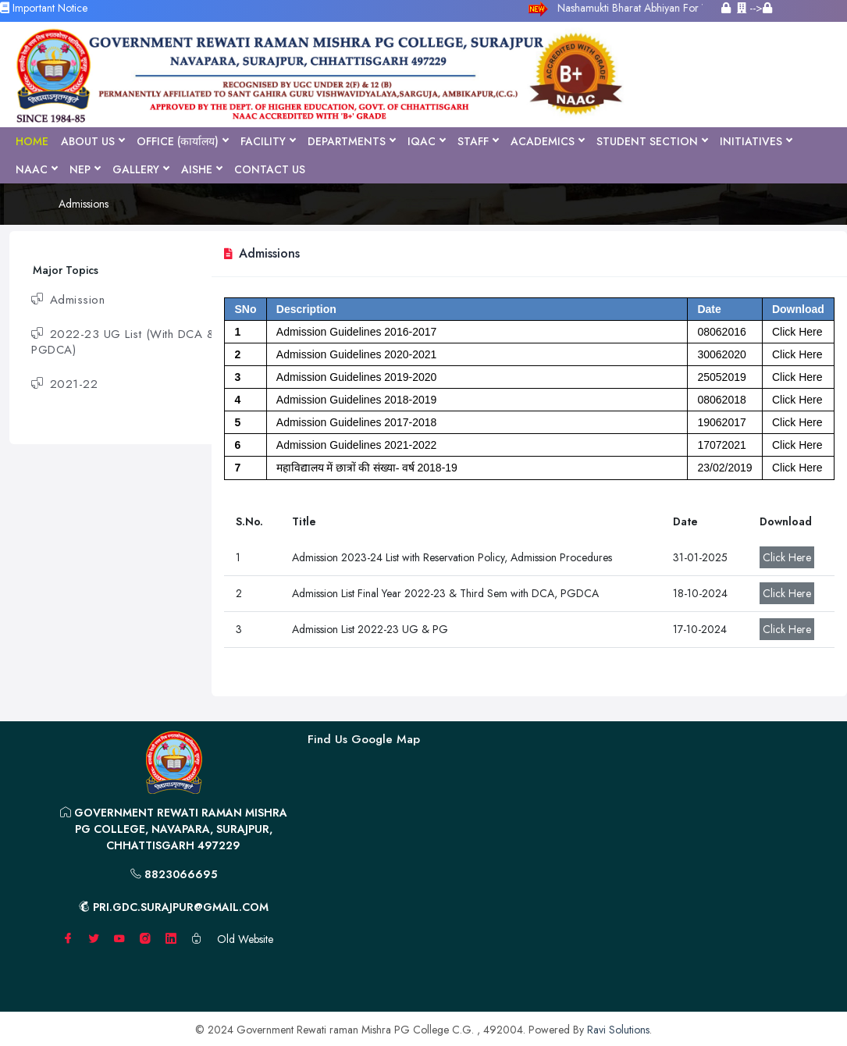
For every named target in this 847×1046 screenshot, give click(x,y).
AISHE (201, 169)
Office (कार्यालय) (182, 141)
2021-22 (64, 384)
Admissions (84, 204)
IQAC (426, 141)
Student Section (651, 141)
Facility (267, 141)
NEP (84, 169)
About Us (92, 141)
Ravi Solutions (618, 1029)
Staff (477, 141)
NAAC (36, 169)
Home (32, 141)
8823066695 (173, 874)
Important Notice (43, 8)
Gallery (140, 169)
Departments (351, 141)
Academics (547, 141)
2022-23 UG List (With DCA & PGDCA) (123, 342)
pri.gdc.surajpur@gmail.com (174, 907)
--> (754, 8)
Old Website (245, 939)
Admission (68, 299)
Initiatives (756, 141)
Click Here (787, 557)
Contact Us (269, 169)
